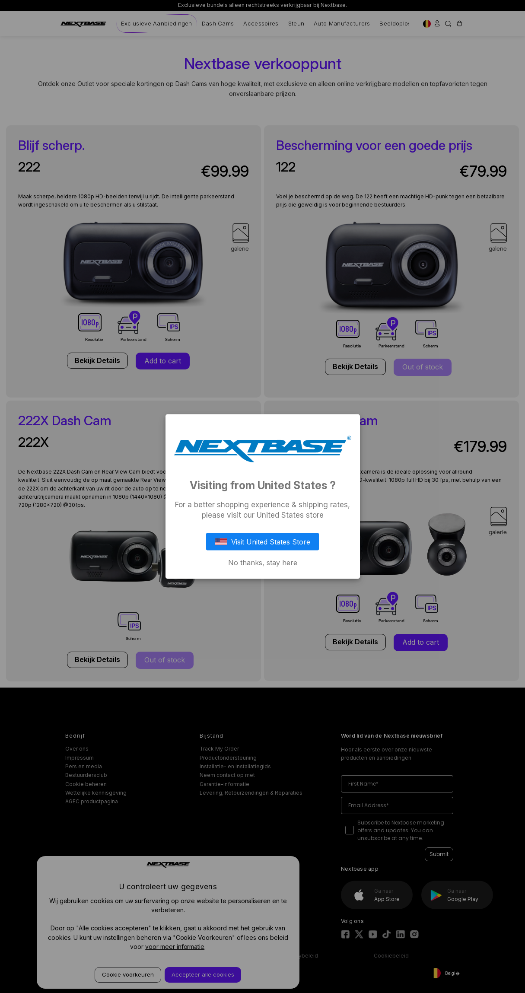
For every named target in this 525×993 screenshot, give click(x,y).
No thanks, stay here (262, 562)
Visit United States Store (263, 541)
